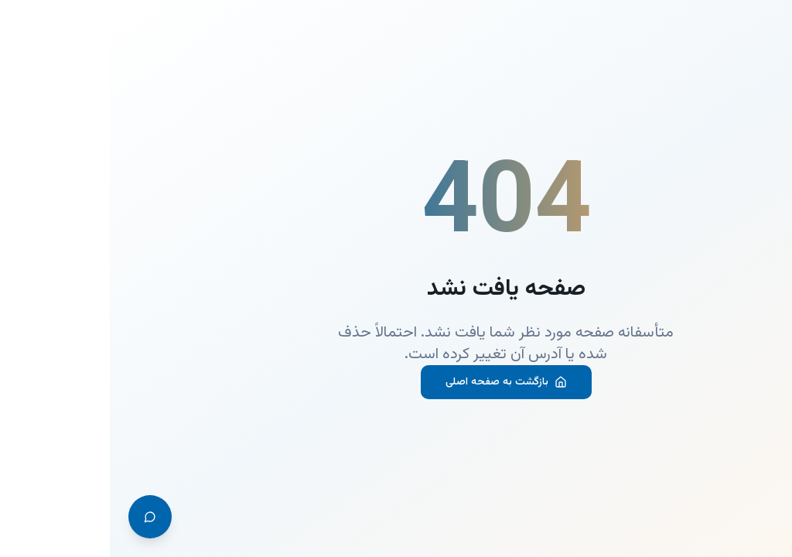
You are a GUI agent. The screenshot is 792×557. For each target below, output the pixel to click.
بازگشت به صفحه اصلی (396, 382)
